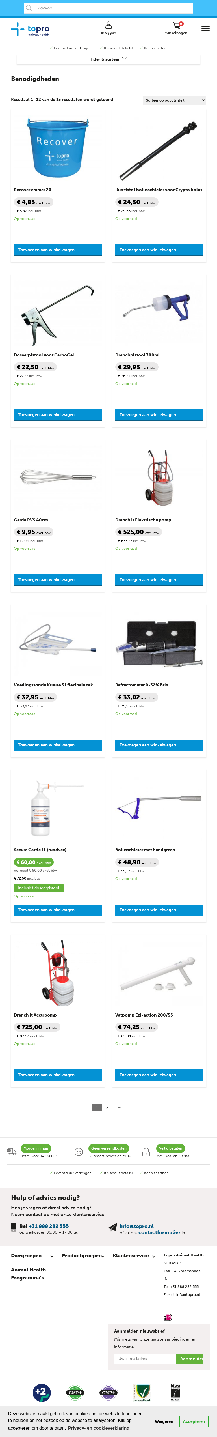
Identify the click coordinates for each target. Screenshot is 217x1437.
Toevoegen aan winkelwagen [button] (46, 249)
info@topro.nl (137, 1226)
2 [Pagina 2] (107, 1107)
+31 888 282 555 (49, 1226)
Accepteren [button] (194, 1421)
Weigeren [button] (164, 1421)
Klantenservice (131, 1256)
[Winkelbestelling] (174, 100)
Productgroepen (82, 1256)
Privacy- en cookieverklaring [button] (98, 1428)
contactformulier (159, 1232)
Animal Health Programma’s (28, 1274)
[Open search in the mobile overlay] (108, 8)
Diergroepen (26, 1256)
